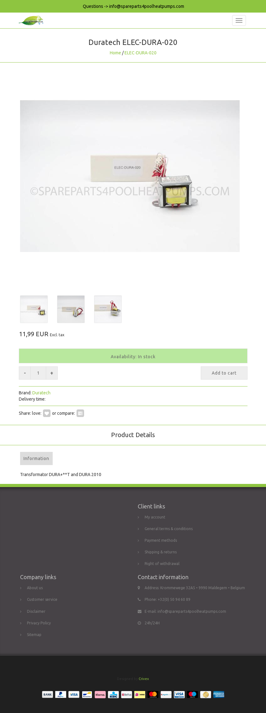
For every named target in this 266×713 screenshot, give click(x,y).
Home (115, 52)
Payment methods (161, 540)
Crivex (144, 679)
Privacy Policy (39, 623)
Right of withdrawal (162, 564)
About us (35, 588)
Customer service (42, 599)
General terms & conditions (169, 529)
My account (155, 517)
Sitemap (34, 635)
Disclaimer (36, 611)
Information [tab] (36, 458)
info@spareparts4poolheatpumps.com (191, 611)
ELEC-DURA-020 (141, 52)
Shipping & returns (161, 552)
